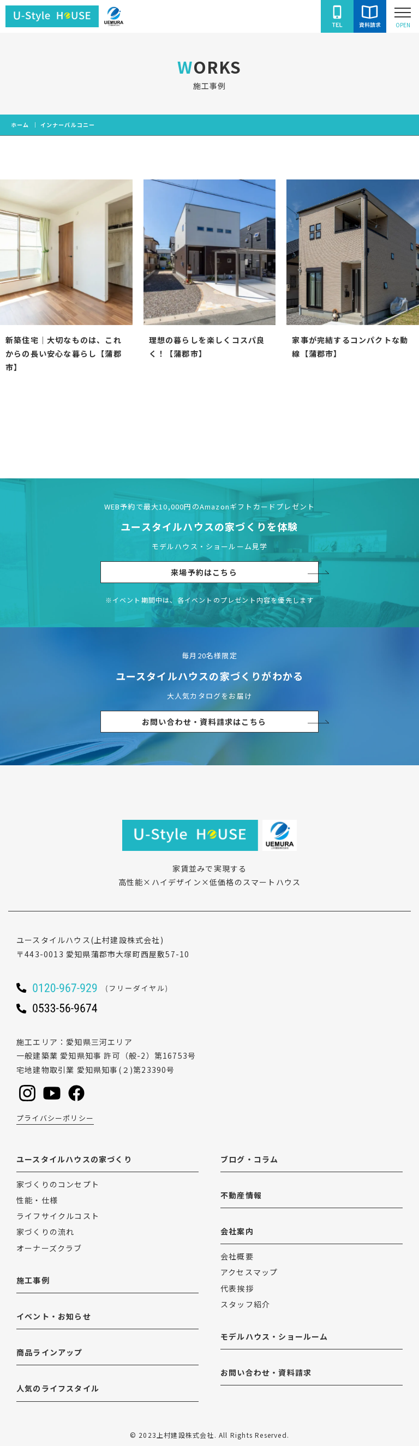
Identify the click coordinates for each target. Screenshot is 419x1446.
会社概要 (237, 1256)
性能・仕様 (37, 1200)
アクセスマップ (249, 1272)
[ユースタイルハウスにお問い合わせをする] (370, 16)
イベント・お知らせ (53, 1316)
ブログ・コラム (249, 1159)
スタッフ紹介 (245, 1304)
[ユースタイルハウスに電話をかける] (337, 16)
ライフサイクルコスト (57, 1215)
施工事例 (33, 1280)
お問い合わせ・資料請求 (266, 1372)
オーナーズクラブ (49, 1248)
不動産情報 (241, 1195)
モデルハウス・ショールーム (274, 1336)
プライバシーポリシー (55, 1118)
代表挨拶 (237, 1288)
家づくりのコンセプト (57, 1184)
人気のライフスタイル (57, 1388)
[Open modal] (402, 16)
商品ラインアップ (49, 1352)
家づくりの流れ (45, 1231)
